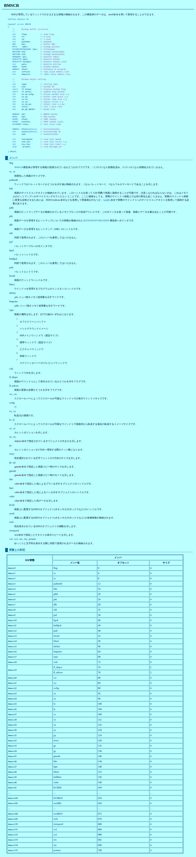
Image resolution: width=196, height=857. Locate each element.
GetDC (107, 200)
